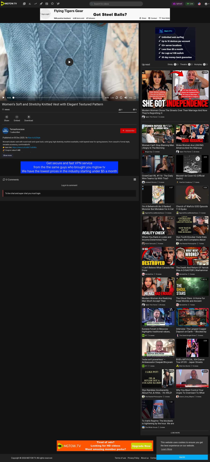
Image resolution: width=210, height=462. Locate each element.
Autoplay (198, 64)
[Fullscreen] (135, 97)
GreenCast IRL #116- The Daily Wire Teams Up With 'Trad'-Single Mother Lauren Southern (157, 178)
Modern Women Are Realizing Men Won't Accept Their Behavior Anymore (157, 301)
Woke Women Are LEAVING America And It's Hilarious (190, 146)
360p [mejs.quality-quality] (130, 98)
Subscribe (128, 130)
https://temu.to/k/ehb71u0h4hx (24, 147)
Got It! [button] (182, 457)
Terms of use (120, 458)
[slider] (57, 97)
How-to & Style (34, 138)
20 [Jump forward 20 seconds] (121, 97)
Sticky (170, 64)
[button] (199, 3)
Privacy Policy (133, 458)
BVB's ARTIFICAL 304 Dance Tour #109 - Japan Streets (190, 360)
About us (145, 458)
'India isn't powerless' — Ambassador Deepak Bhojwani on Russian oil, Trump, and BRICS (157, 363)
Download (30, 118)
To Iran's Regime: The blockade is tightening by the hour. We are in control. (158, 423)
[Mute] (125, 97)
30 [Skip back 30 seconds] (116, 97)
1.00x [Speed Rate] (112, 98)
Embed (18, 118)
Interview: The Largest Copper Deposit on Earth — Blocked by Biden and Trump (191, 332)
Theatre (183, 64)
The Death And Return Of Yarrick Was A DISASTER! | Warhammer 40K (192, 270)
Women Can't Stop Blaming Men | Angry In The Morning (158, 146)
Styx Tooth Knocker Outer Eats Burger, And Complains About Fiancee (191, 240)
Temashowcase (17, 129)
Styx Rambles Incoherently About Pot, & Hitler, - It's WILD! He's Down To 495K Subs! (157, 393)
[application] (69, 62)
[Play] (3, 97)
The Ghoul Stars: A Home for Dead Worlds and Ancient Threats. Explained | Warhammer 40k (192, 302)
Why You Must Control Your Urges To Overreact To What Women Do (190, 393)
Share (7, 118)
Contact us (155, 458)
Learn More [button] (166, 449)
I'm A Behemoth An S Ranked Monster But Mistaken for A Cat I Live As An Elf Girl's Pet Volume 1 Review (158, 210)
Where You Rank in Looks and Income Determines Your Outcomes (156, 240)
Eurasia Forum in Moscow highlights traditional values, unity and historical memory (156, 332)
